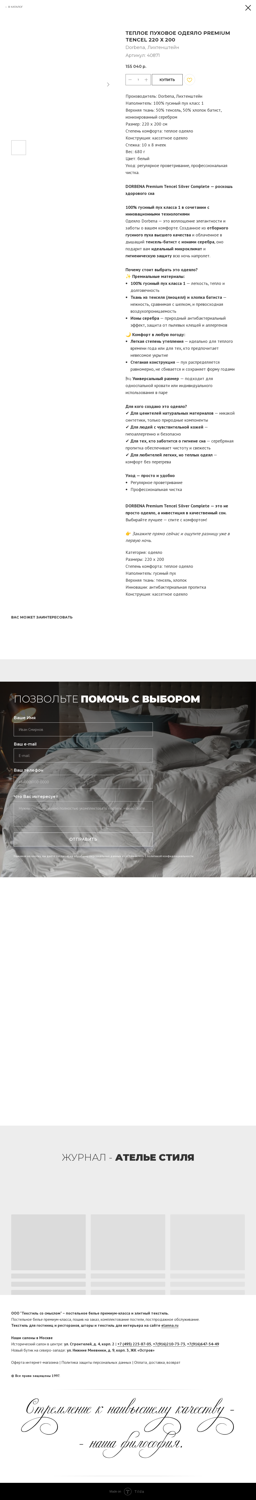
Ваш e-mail (25, 744)
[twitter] (241, 1376)
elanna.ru (169, 1325)
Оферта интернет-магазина (34, 1362)
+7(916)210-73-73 (169, 1343)
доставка (157, 1362)
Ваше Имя (25, 717)
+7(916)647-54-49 (203, 1343)
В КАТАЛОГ (15, 6)
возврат (173, 1362)
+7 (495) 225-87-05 (134, 1343)
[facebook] (231, 1376)
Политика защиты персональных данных (96, 1362)
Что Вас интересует (36, 796)
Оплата (140, 1362)
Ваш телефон (28, 770)
